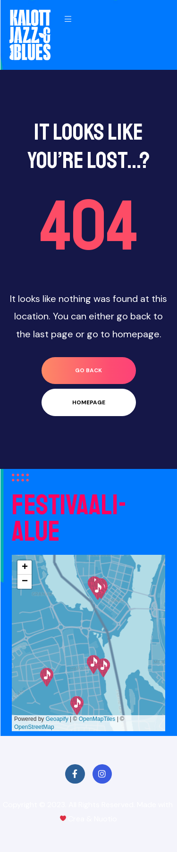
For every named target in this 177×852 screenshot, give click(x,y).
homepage (88, 402)
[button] (77, 705)
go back (88, 370)
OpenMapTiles (97, 719)
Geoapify (57, 719)
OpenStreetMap (34, 727)
